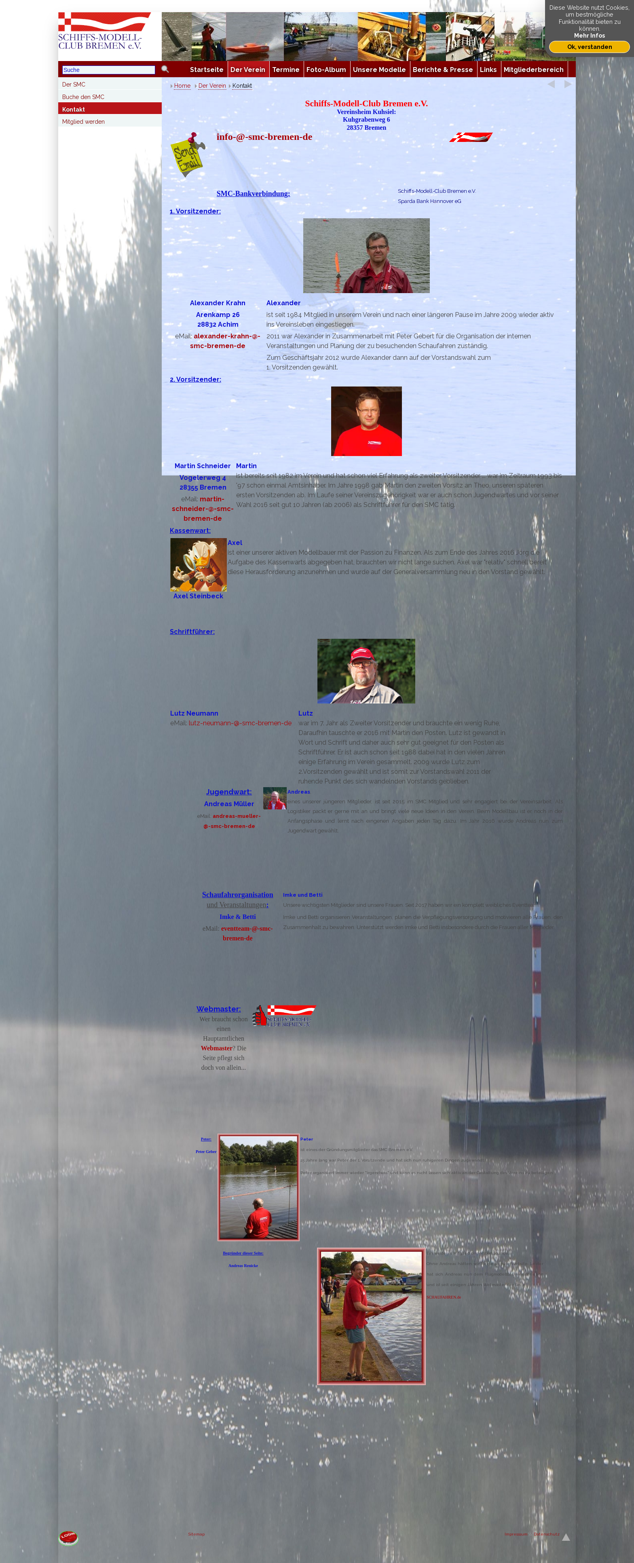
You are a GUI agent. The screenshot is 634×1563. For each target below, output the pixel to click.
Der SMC (73, 84)
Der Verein (212, 85)
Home (182, 85)
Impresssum (516, 1534)
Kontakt (73, 109)
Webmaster (216, 1048)
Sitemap (196, 1534)
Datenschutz (547, 1534)
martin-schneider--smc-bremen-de (203, 508)
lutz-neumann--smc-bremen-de (240, 723)
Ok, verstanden (589, 46)
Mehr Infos (589, 35)
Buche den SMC (83, 97)
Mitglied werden (83, 121)
